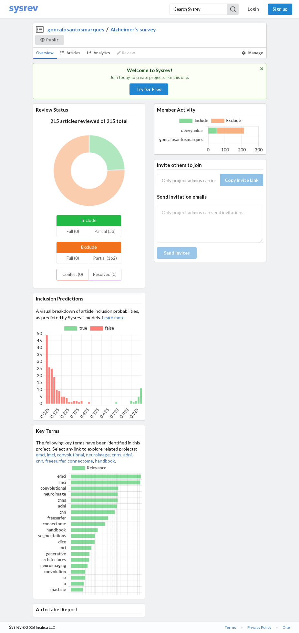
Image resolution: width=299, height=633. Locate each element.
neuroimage (98, 454)
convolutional (70, 454)
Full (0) (73, 231)
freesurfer (55, 461)
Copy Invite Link (242, 180)
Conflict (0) (72, 274)
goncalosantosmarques (75, 29)
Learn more (113, 317)
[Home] (23, 9)
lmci (51, 454)
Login (253, 9)
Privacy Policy (259, 627)
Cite (286, 627)
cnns (116, 454)
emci (40, 454)
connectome (80, 461)
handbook (105, 461)
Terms (230, 627)
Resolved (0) (105, 274)
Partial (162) (105, 258)
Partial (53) (105, 231)
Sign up (280, 9)
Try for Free (148, 89)
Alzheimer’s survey (133, 29)
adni (127, 454)
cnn (39, 461)
